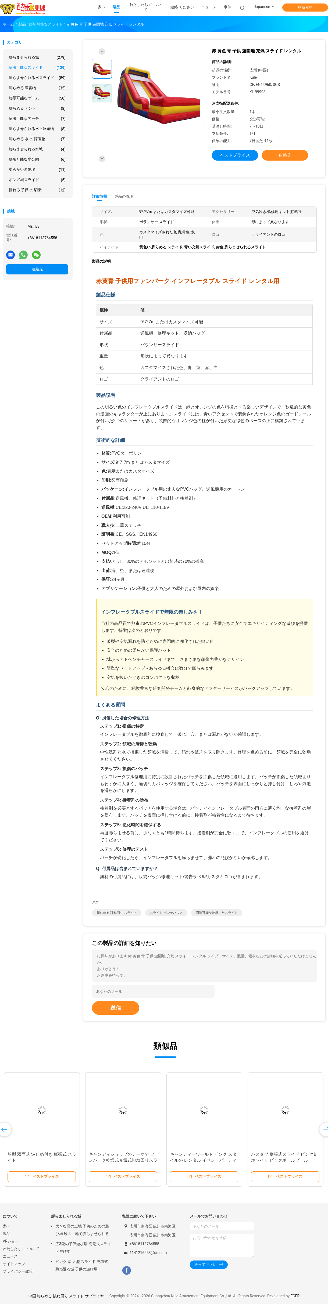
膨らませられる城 (37, 57)
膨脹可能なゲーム (37, 98)
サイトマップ (14, 1264)
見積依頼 (305, 7)
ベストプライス (235, 155)
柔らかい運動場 (37, 169)
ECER (295, 1296)
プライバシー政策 (18, 1271)
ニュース (10, 1256)
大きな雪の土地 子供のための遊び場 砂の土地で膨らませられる (82, 1230)
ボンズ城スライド (37, 180)
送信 (115, 1008)
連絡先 (37, 269)
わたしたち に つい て (21, 1249)
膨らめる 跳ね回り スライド (117, 913)
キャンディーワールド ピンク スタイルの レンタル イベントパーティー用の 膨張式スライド (203, 1160)
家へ (6, 1226)
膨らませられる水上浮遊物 (37, 129)
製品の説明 (124, 196)
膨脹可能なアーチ (37, 118)
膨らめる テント (37, 108)
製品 (6, 1233)
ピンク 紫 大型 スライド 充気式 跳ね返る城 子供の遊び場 (81, 1265)
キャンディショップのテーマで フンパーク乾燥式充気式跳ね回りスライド (123, 1160)
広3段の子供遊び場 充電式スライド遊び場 (83, 1248)
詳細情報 (99, 196)
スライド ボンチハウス (166, 913)
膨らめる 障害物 (37, 88)
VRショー (11, 1241)
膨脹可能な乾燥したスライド (217, 913)
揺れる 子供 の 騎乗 (37, 190)
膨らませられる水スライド (37, 78)
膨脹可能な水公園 (37, 159)
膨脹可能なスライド (37, 67)
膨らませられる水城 (37, 149)
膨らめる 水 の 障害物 (37, 139)
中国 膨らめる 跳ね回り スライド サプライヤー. (68, 1296)
